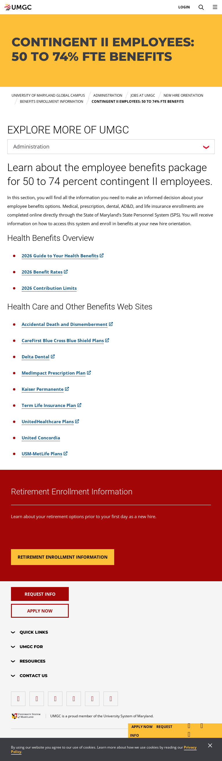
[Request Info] (40, 594)
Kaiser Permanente (43, 389)
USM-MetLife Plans (42, 453)
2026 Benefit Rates (42, 272)
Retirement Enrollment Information (71, 491)
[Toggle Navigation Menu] (215, 7)
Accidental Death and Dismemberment (65, 324)
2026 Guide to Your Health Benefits (60, 255)
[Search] (201, 7)
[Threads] (93, 696)
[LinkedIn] (38, 696)
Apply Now (142, 726)
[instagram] (56, 696)
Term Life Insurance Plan (49, 405)
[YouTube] (112, 696)
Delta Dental (35, 357)
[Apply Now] (40, 611)
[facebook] (19, 696)
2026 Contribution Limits (49, 288)
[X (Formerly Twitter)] (75, 696)
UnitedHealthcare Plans (48, 421)
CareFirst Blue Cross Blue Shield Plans (63, 340)
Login (184, 7)
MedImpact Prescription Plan (54, 373)
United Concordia (41, 438)
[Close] (210, 746)
